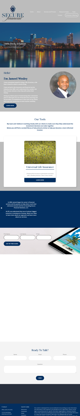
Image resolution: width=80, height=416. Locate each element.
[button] (31, 7)
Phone (65, 350)
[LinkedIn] (5, 415)
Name (15, 350)
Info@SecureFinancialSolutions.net (10, 412)
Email (37, 229)
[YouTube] (8, 415)
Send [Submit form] (40, 373)
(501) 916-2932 (8, 405)
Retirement (24, 405)
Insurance (23, 410)
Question (40, 359)
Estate (22, 408)
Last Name (23, 229)
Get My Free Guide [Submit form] (12, 239)
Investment (24, 407)
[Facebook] (3, 415)
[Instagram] (11, 415)
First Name (7, 229)
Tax (22, 412)
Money (23, 414)
